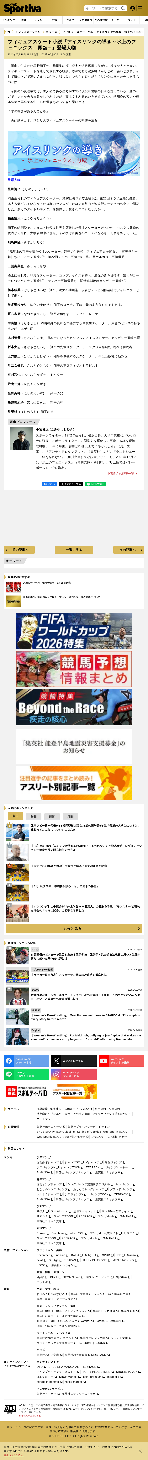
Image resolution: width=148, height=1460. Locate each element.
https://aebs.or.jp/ (30, 1415)
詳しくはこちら (14, 1455)
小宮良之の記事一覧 (122, 473)
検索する (122, 8)
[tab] (24, 20)
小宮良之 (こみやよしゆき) (55, 429)
